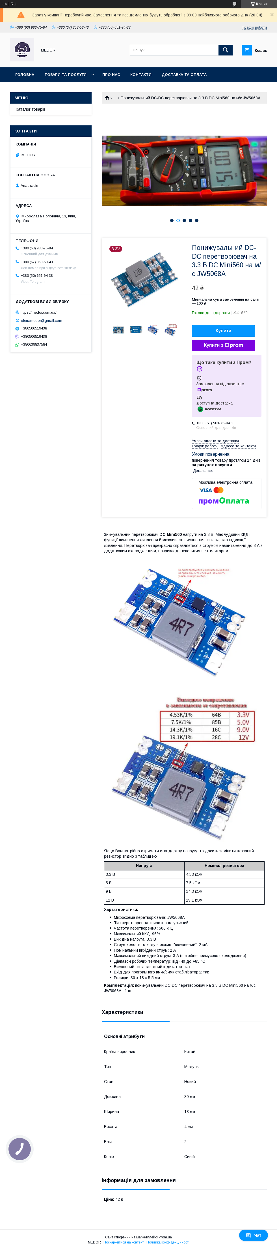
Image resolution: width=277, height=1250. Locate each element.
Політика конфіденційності (167, 1242)
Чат (253, 1235)
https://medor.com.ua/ (39, 312)
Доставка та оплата (184, 74)
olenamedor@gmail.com (41, 320)
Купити (223, 330)
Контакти (141, 74)
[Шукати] (225, 50)
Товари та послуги (65, 74)
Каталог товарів (30, 109)
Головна (24, 74)
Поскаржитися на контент (123, 1242)
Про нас (111, 74)
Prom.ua (165, 1237)
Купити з (223, 345)
